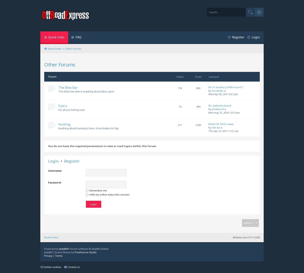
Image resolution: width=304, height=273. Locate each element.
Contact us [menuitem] (72, 267)
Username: (55, 170)
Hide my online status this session (108, 194)
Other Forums (59, 64)
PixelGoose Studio (86, 252)
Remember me (96, 190)
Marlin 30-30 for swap (220, 124)
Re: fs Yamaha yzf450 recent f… (226, 87)
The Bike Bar (68, 87)
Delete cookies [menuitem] (50, 267)
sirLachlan (218, 90)
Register (72, 161)
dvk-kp (216, 127)
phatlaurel (218, 109)
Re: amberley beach (219, 105)
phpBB (63, 249)
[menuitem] (76, 37)
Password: (54, 182)
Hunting (64, 124)
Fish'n (62, 106)
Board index (51, 237)
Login (53, 161)
